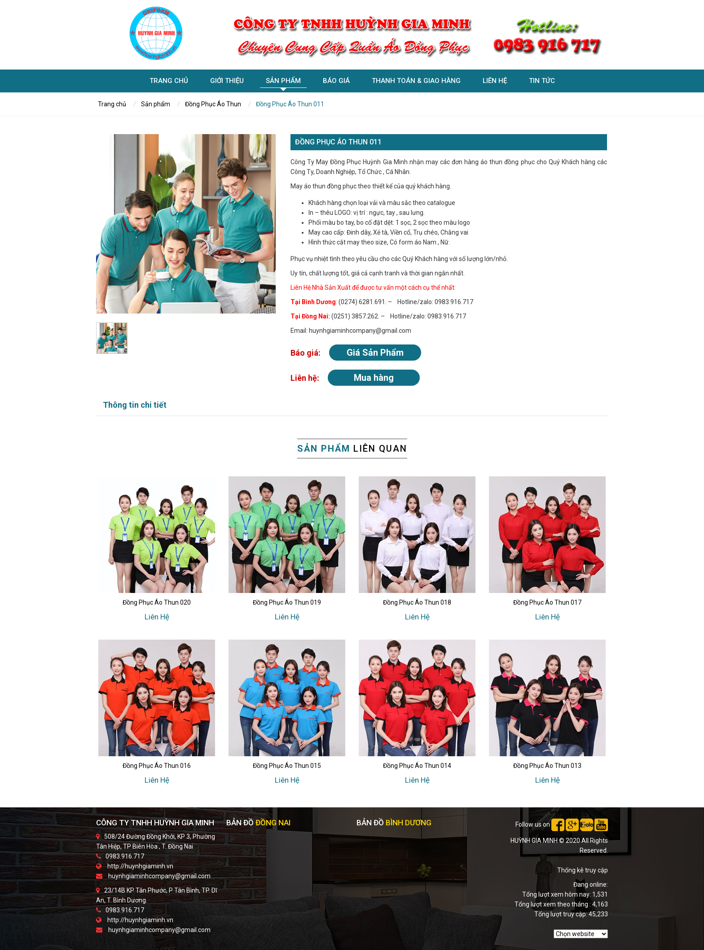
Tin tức (542, 82)
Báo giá (336, 82)
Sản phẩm (283, 82)
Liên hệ (495, 82)
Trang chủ (169, 82)
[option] (186, 224)
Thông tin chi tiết (135, 405)
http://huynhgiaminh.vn (140, 866)
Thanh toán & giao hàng (416, 82)
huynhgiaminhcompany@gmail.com (159, 876)
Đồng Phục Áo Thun (213, 104)
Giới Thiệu (227, 82)
